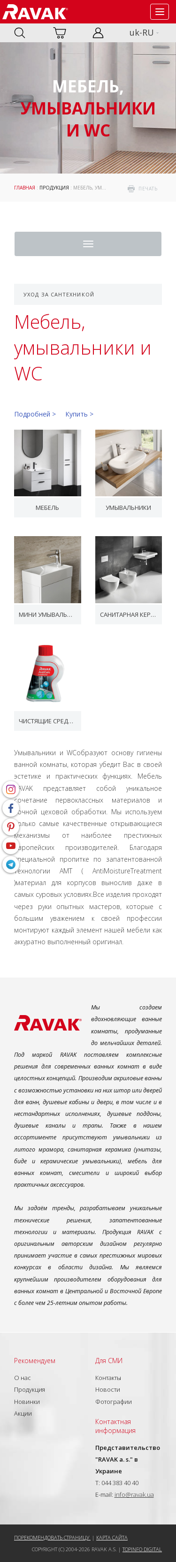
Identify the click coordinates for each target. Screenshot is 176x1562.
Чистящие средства (48, 721)
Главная (24, 187)
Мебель (47, 507)
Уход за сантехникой (58, 294)
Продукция (54, 187)
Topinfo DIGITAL (142, 1549)
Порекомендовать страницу (52, 1537)
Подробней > (35, 413)
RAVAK (35, 11)
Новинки (27, 1401)
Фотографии (113, 1401)
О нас (22, 1377)
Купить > (79, 413)
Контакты (108, 1377)
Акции (23, 1413)
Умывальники (128, 507)
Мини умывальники (48, 614)
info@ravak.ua (134, 1494)
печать (147, 188)
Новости (107, 1389)
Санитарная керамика (129, 614)
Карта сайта (112, 1537)
